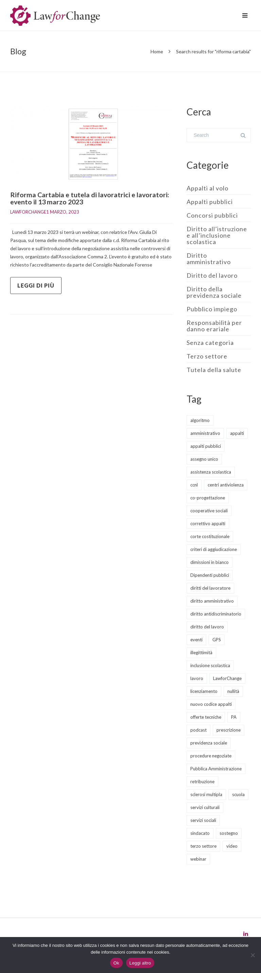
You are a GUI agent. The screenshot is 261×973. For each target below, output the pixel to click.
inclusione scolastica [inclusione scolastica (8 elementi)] (210, 665)
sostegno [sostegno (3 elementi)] (229, 833)
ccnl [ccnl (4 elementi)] (194, 485)
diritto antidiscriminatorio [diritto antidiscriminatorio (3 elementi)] (215, 614)
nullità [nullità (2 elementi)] (233, 691)
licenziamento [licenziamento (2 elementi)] (204, 691)
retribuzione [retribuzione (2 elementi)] (202, 781)
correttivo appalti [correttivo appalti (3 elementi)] (207, 523)
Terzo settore (207, 356)
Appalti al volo (207, 188)
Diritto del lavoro (212, 275)
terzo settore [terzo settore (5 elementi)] (203, 846)
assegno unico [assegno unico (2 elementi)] (204, 459)
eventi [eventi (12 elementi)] (196, 639)
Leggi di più (35, 285)
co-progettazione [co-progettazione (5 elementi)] (207, 497)
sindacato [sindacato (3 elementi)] (200, 833)
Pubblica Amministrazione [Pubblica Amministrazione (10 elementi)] (216, 768)
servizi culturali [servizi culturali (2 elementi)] (205, 807)
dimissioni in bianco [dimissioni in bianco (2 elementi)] (209, 562)
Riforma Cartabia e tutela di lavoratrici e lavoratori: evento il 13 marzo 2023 (90, 197)
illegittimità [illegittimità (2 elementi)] (201, 652)
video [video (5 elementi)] (232, 846)
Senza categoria (210, 342)
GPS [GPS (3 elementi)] (216, 639)
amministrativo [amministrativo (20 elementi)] (205, 433)
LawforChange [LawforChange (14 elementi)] (227, 678)
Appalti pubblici (210, 201)
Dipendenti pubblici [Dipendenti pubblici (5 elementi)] (209, 575)
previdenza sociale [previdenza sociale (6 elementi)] (208, 743)
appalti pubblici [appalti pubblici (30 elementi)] (205, 446)
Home (157, 51)
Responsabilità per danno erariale (214, 326)
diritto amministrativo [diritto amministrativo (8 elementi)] (212, 601)
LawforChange (28, 211)
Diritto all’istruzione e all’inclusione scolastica (217, 235)
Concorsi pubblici (212, 215)
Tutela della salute (214, 369)
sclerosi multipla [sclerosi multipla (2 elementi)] (206, 794)
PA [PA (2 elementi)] (234, 717)
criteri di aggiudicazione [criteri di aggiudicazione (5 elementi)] (213, 549)
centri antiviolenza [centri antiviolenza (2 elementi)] (226, 485)
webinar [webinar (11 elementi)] (198, 859)
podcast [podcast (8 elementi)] (198, 730)
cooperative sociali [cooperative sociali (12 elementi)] (209, 510)
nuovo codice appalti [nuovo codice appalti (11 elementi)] (211, 704)
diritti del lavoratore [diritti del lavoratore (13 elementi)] (210, 588)
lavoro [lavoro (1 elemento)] (196, 678)
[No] (252, 955)
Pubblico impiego (212, 309)
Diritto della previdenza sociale (214, 292)
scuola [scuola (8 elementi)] (238, 794)
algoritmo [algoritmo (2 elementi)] (200, 420)
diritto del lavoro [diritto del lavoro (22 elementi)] (207, 626)
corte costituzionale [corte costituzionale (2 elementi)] (209, 536)
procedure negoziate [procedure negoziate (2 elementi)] (210, 755)
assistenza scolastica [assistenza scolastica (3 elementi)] (210, 472)
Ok (116, 963)
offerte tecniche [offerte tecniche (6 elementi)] (205, 717)
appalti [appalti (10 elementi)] (237, 433)
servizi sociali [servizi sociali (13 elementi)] (203, 820)
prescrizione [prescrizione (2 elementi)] (228, 730)
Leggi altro (140, 963)
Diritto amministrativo (209, 258)
